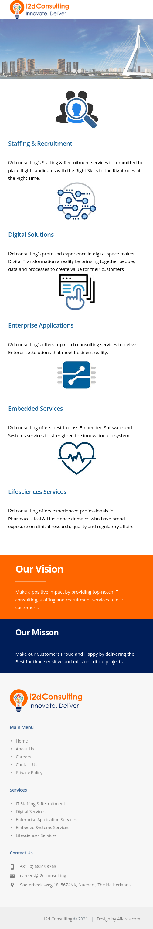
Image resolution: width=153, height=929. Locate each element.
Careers (23, 757)
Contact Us (26, 765)
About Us (25, 749)
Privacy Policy (29, 772)
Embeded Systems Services (42, 827)
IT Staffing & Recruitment (40, 804)
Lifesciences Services (36, 835)
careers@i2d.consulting (43, 875)
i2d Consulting (58, 919)
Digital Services (31, 811)
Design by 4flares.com (118, 919)
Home (22, 741)
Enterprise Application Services (46, 819)
